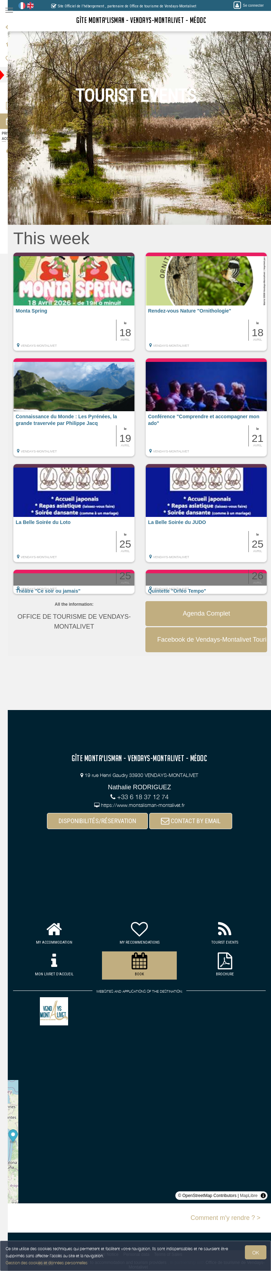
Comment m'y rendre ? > (225, 1217)
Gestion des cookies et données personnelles (47, 1262)
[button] (85, 305)
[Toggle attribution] (263, 1195)
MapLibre (249, 1195)
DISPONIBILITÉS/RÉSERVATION (102, 821)
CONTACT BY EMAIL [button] (196, 821)
